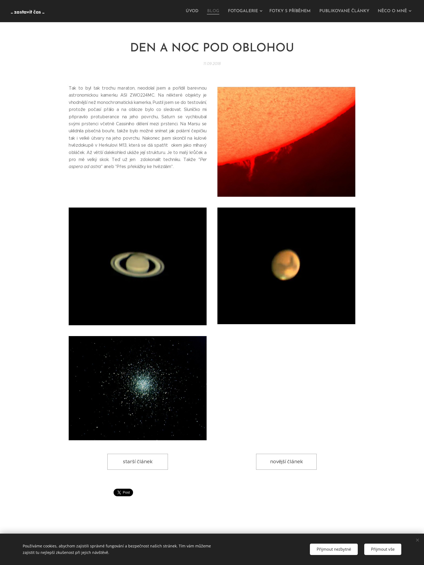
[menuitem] (198, 11)
